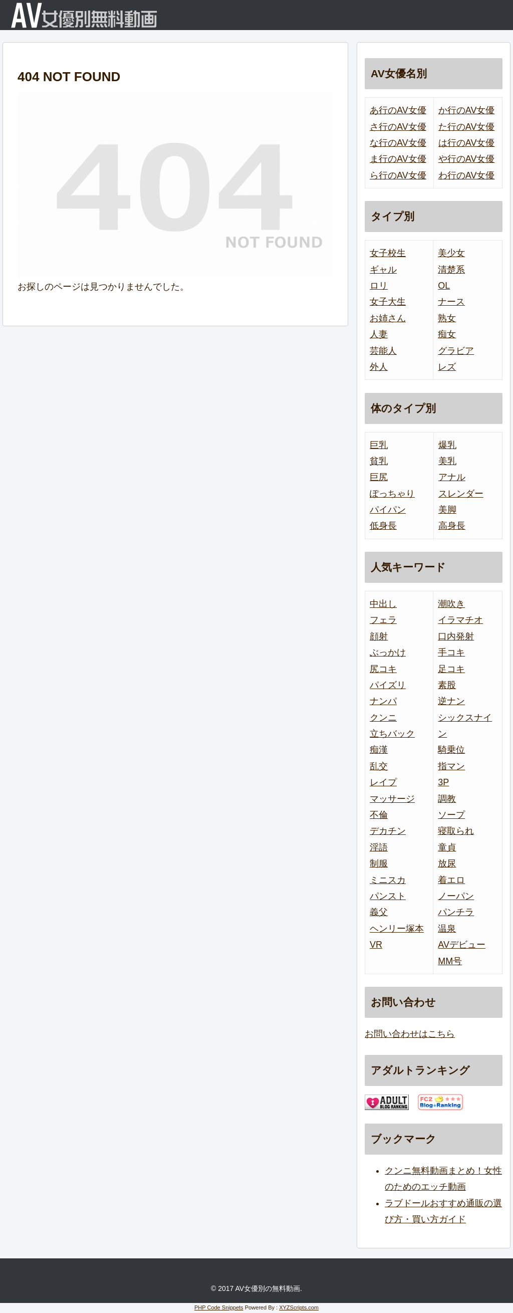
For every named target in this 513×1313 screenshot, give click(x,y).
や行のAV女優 (466, 159)
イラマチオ (460, 620)
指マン (451, 766)
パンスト (388, 896)
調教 (447, 799)
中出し (383, 604)
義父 (379, 912)
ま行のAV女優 (398, 159)
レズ (447, 367)
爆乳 (447, 445)
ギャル (383, 270)
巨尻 (379, 477)
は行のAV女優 (466, 143)
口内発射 (456, 636)
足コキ (451, 669)
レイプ (383, 782)
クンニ (383, 718)
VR (376, 945)
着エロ (451, 880)
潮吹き (451, 604)
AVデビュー (461, 945)
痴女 (447, 334)
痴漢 (379, 750)
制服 (379, 863)
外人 (379, 367)
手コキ (451, 652)
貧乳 (379, 461)
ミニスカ (388, 880)
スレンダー (460, 494)
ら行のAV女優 (398, 175)
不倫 (379, 815)
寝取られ (456, 831)
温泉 (447, 929)
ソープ (451, 815)
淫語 (379, 847)
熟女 (447, 318)
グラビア (456, 351)
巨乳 (379, 445)
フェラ (383, 620)
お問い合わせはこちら (410, 1034)
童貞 (447, 847)
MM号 (450, 961)
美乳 (447, 461)
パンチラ (456, 912)
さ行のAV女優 (398, 127)
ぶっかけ (388, 652)
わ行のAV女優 (466, 175)
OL (444, 286)
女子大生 (388, 302)
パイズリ (388, 685)
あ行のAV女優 (398, 110)
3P (443, 782)
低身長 (383, 526)
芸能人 (383, 351)
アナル (451, 477)
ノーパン (456, 896)
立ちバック (392, 734)
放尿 (447, 863)
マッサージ (392, 799)
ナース (451, 302)
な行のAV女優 (398, 143)
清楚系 (451, 270)
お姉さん (388, 318)
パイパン (388, 510)
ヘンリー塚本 (397, 929)
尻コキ (383, 669)
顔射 (379, 636)
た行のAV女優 (466, 127)
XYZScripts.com (299, 1307)
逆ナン (451, 701)
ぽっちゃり (392, 494)
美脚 (447, 510)
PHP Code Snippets (218, 1307)
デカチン (388, 831)
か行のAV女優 (466, 110)
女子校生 (388, 253)
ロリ (379, 286)
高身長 (451, 526)
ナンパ (383, 701)
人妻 (379, 334)
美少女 (451, 253)
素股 (447, 685)
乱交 (379, 766)
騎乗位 (451, 750)
